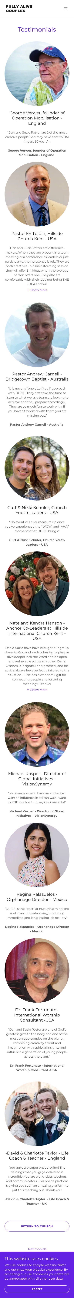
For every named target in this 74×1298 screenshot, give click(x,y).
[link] (27, 11)
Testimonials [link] (37, 1249)
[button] (65, 9)
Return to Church (37, 1226)
